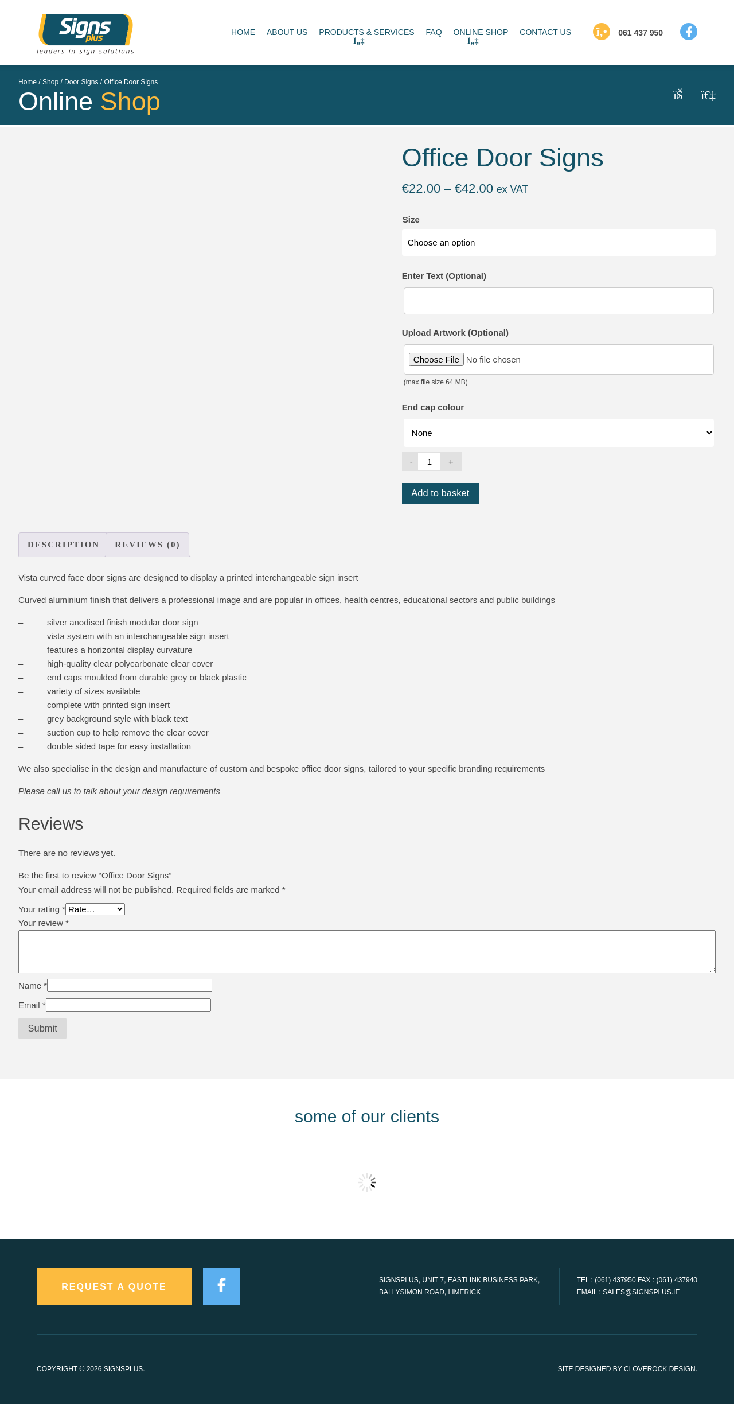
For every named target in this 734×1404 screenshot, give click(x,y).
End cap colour (433, 407)
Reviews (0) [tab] (147, 544)
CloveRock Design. (660, 1369)
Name (32, 985)
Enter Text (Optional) (444, 276)
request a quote (114, 1287)
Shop (50, 82)
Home (27, 82)
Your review (43, 923)
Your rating (41, 909)
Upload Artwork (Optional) (455, 332)
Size (411, 219)
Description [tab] (64, 544)
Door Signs (81, 82)
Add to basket (440, 493)
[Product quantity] (429, 461)
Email (32, 1005)
